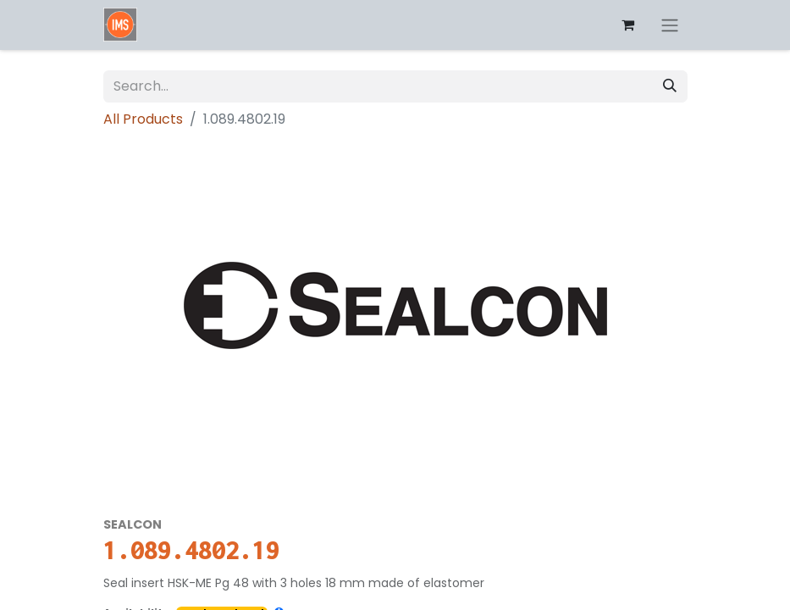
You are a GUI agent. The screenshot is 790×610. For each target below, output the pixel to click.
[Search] (670, 86)
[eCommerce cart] (628, 25)
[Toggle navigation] (670, 25)
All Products (143, 119)
